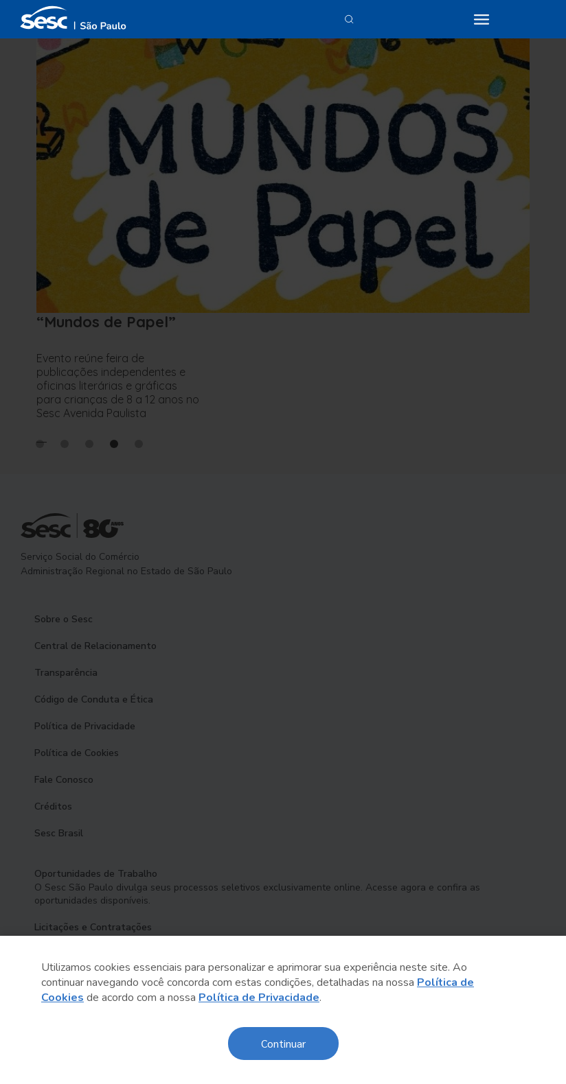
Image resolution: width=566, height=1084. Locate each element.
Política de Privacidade (259, 997)
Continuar (283, 1043)
